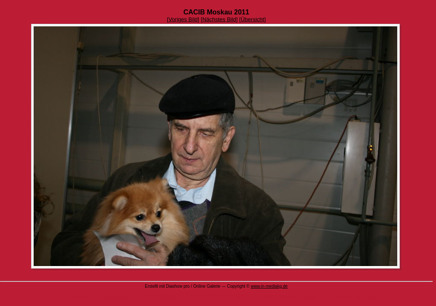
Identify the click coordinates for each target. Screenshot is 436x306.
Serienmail (244, 295)
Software (166, 295)
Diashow (307, 295)
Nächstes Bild (219, 19)
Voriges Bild (183, 19)
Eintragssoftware (113, 295)
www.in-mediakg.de (269, 286)
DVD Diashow (369, 295)
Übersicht (252, 19)
